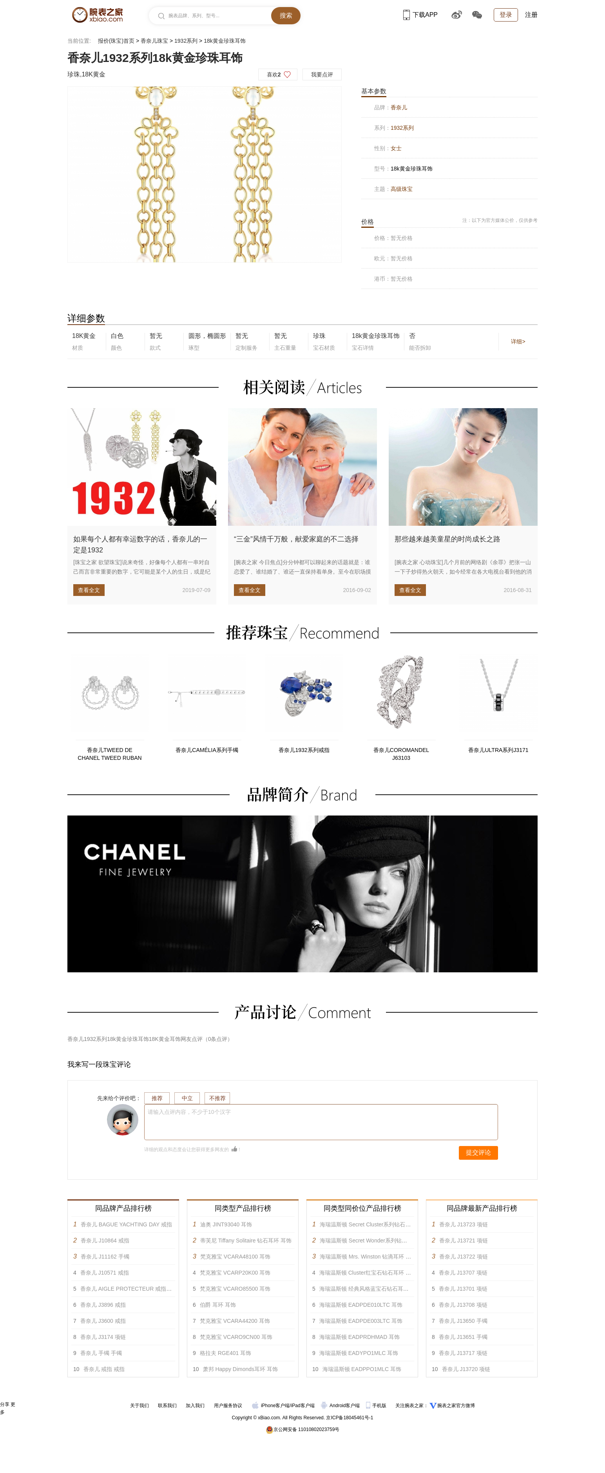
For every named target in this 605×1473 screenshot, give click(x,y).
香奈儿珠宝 (154, 41)
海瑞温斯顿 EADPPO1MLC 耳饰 (361, 1369)
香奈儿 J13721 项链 (463, 1240)
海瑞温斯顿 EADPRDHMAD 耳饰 (359, 1337)
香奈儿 (399, 107)
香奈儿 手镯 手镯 (101, 1353)
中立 (187, 1098)
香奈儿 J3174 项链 (103, 1337)
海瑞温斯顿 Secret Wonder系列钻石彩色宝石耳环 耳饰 (386, 1240)
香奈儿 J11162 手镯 (105, 1256)
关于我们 (139, 1405)
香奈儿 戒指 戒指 (104, 1369)
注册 (531, 14)
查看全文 (89, 590)
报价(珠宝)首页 (116, 41)
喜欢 (274, 74)
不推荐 (217, 1098)
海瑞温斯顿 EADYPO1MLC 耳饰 (358, 1353)
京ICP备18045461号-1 (349, 1417)
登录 (506, 14)
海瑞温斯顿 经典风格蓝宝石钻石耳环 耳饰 (370, 1289)
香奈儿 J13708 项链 (463, 1305)
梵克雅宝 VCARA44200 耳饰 (235, 1321)
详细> (518, 341)
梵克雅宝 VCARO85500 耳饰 (235, 1289)
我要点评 (322, 74)
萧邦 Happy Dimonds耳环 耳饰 (240, 1369)
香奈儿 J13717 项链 (463, 1353)
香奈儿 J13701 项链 (463, 1289)
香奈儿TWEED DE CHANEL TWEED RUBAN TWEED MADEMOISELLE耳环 (110, 754)
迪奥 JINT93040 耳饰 (226, 1224)
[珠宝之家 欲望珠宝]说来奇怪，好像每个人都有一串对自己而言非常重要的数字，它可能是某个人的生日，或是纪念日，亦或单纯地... (141, 571)
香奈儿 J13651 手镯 (463, 1337)
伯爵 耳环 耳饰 (218, 1305)
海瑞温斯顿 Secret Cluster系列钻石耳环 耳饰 (374, 1224)
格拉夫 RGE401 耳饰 (225, 1353)
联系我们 (167, 1405)
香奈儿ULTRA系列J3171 (498, 750)
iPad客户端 (303, 1405)
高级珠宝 (402, 189)
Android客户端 (341, 1405)
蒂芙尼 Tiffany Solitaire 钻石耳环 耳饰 (246, 1240)
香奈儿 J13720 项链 (466, 1369)
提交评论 (478, 1152)
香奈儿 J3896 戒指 (103, 1305)
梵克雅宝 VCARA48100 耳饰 (235, 1256)
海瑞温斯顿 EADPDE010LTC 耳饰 (360, 1305)
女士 (396, 148)
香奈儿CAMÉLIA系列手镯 (207, 750)
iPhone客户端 (271, 1405)
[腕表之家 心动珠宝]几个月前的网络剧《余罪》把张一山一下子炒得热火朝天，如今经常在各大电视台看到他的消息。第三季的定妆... (463, 571)
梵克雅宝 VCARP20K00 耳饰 (235, 1273)
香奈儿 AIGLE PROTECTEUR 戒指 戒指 (129, 1289)
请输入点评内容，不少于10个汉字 (189, 1112)
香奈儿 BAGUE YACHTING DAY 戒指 (126, 1224)
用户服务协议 (228, 1405)
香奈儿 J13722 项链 (463, 1256)
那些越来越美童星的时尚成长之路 (447, 539)
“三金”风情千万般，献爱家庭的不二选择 (296, 539)
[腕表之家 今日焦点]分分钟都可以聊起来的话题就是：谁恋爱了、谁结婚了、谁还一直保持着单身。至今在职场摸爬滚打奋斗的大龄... (302, 571)
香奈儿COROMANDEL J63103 (401, 754)
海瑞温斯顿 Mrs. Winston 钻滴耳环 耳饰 (368, 1256)
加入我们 (195, 1405)
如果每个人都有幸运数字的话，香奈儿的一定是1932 (140, 544)
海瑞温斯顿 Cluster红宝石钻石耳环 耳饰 (368, 1273)
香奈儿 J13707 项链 (463, 1273)
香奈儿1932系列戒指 (304, 750)
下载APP (420, 14)
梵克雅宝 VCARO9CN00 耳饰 (236, 1337)
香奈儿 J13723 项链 (463, 1224)
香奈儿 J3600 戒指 (103, 1321)
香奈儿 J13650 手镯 (463, 1321)
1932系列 (185, 41)
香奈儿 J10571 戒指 (104, 1273)
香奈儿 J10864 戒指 (105, 1240)
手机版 (377, 1405)
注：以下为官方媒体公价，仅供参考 (500, 220)
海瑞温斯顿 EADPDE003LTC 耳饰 (360, 1321)
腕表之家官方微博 (456, 1405)
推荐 (157, 1098)
